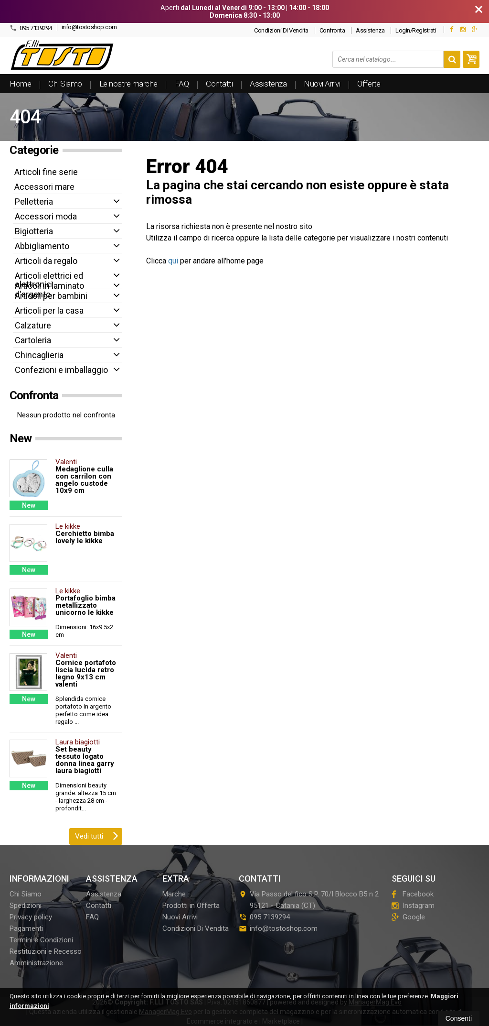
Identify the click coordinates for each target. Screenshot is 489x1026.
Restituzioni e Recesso (46, 951)
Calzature (33, 325)
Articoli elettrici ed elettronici (49, 280)
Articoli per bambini (51, 296)
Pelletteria (34, 201)
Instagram (413, 905)
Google (408, 917)
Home (20, 83)
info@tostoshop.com (89, 27)
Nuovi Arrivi (322, 83)
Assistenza (370, 30)
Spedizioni (26, 905)
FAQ (182, 83)
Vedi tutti (96, 835)
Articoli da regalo (46, 261)
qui (173, 260)
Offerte (369, 83)
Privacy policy (31, 917)
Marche (174, 894)
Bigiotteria (34, 231)
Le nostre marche (128, 83)
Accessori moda (46, 216)
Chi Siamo (65, 83)
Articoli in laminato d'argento (49, 290)
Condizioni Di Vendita (281, 30)
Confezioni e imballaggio (61, 370)
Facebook (413, 894)
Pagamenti (26, 928)
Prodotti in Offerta (191, 905)
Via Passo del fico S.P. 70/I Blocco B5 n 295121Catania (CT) (309, 900)
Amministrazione (36, 963)
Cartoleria (33, 340)
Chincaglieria (39, 355)
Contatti (219, 83)
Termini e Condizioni (41, 940)
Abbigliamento (42, 246)
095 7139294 (31, 28)
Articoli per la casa (49, 311)
